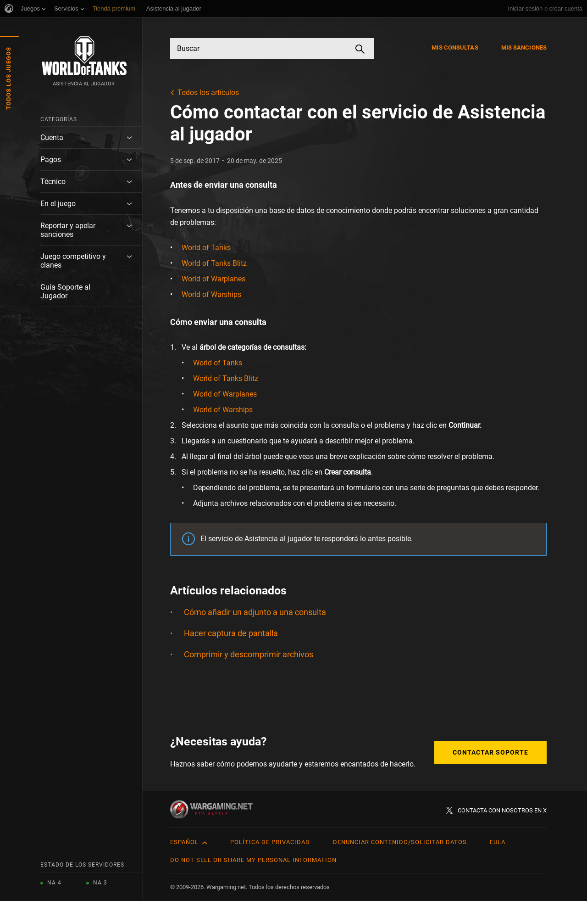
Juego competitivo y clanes (73, 260)
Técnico (53, 181)
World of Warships (211, 294)
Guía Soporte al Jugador (65, 291)
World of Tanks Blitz (214, 263)
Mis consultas (455, 47)
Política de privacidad (270, 842)
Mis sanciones (524, 47)
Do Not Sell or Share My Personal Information (253, 859)
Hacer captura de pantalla (231, 633)
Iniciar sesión (525, 8)
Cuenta (51, 137)
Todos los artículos (208, 92)
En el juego (58, 203)
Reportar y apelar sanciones (67, 230)
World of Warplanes (213, 278)
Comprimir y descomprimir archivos (248, 654)
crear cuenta (565, 8)
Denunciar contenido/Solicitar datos (400, 842)
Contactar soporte (490, 752)
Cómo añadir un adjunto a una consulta (255, 612)
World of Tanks (206, 247)
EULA (497, 842)
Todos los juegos (8, 78)
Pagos (50, 159)
